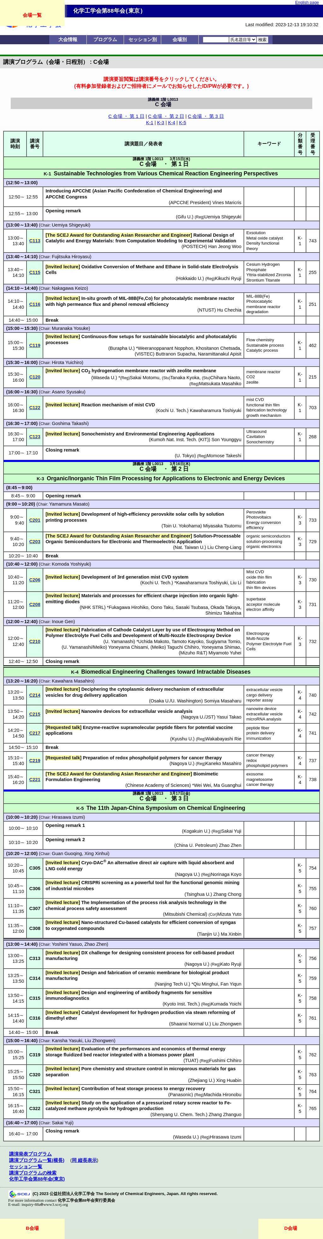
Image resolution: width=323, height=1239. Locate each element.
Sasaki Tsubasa (192, 607)
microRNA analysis (263, 719)
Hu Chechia (229, 310)
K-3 (160, 122)
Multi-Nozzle (257, 638)
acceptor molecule (263, 604)
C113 (34, 240)
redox (251, 760)
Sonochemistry (260, 442)
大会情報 (67, 39)
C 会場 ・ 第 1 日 (126, 116)
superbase (256, 599)
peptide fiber (257, 728)
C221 (34, 779)
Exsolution (256, 232)
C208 (34, 604)
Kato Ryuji (230, 964)
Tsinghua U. (198, 894)
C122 (34, 407)
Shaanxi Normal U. (190, 1023)
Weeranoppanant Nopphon (165, 348)
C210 (34, 641)
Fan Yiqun (230, 984)
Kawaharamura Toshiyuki (215, 410)
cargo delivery (259, 695)
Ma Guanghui (227, 785)
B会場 (32, 1228)
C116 (34, 304)
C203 (34, 541)
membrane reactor (263, 371)
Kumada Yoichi (226, 1003)
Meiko (158, 647)
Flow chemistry (260, 339)
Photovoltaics (258, 517)
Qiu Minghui (205, 984)
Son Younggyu (227, 439)
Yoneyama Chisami (128, 647)
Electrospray (257, 633)
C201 (34, 520)
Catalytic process (262, 350)
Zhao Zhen (95, 944)
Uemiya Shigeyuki (70, 225)
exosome (254, 774)
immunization (258, 738)
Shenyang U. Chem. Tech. (179, 1114)
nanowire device (261, 708)
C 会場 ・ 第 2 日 (166, 116)
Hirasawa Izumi (67, 817)
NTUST (206, 310)
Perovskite (256, 512)
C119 (34, 345)
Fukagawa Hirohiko (128, 607)
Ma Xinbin (231, 934)
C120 (34, 377)
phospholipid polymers (267, 765)
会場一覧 (32, 15)
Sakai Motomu (144, 377)
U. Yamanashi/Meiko (84, 647)
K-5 (182, 122)
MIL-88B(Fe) (258, 296)
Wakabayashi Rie (224, 738)
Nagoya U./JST (198, 717)
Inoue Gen (62, 621)
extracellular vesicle (264, 689)
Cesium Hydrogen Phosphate (263, 267)
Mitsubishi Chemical (185, 914)
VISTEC (144, 353)
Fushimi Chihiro (225, 1060)
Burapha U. (121, 348)
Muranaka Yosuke (70, 328)
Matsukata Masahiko (220, 383)
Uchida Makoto (153, 641)
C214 (34, 695)
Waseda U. (104, 377)
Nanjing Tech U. (172, 984)
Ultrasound (256, 431)
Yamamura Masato (68, 504)
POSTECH (194, 246)
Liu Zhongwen (226, 1023)
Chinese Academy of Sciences (158, 785)
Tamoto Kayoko (187, 641)
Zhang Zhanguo (225, 1114)
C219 (34, 760)
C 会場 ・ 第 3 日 (206, 116)
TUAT (191, 1060)
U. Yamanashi (119, 641)
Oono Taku (162, 607)
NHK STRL (92, 607)
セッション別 (142, 39)
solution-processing (264, 541)
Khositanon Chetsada (218, 348)
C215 (34, 714)
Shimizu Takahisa (223, 613)
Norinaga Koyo (226, 874)
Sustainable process (265, 345)
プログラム (105, 39)
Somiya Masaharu (222, 700)
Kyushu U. (182, 738)
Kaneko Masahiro (223, 763)
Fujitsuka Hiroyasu (71, 256)
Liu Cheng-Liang (225, 547)
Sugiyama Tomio (223, 641)
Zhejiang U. (201, 1080)
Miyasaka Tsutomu (222, 525)
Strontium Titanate (263, 280)
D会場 (290, 1228)
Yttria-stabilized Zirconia (268, 274)
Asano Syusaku (68, 391)
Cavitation (255, 436)
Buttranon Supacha (176, 353)
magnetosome (259, 779)
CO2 (250, 376)
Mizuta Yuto (229, 914)
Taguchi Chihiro (183, 647)
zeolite (252, 382)
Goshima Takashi (69, 423)
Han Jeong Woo (224, 246)
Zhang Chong (227, 894)
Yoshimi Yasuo (67, 944)
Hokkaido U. (190, 278)
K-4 (171, 122)
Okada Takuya (225, 607)
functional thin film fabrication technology (266, 408)
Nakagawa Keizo (69, 288)
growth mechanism (263, 415)
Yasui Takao (229, 717)
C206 (34, 579)
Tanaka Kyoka (184, 377)
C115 (34, 272)
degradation (257, 311)
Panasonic (180, 1094)
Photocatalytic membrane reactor (263, 304)
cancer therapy (260, 755)
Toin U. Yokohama (181, 525)
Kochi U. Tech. (172, 410)
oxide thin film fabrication (259, 580)
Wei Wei (202, 785)
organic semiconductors (268, 536)
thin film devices (261, 587)
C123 (34, 436)
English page (307, 2)
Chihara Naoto (225, 377)
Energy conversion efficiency (263, 525)
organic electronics (263, 546)
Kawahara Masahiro (72, 680)
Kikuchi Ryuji (228, 278)
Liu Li (235, 582)
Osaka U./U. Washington (175, 700)
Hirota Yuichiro (67, 362)
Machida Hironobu (222, 1094)
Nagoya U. (182, 763)
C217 (34, 733)
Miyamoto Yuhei (224, 652)
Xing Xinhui (96, 853)
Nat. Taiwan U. (190, 547)
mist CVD (255, 399)
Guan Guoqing (67, 853)
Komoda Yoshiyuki (71, 564)
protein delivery (260, 733)
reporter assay (259, 700)
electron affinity (260, 609)
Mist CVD (255, 571)
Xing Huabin (228, 1080)
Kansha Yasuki (67, 1040)
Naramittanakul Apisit (219, 353)
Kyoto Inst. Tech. (181, 1003)
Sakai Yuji (62, 1122)
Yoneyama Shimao (221, 647)
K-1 (149, 122)
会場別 (180, 39)
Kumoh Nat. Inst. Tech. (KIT (178, 439)
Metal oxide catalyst (264, 238)
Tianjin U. (208, 934)
